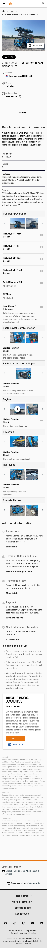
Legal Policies (31, 931)
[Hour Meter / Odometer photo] (41, 307)
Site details (11, 546)
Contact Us (34, 883)
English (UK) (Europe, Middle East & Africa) (22, 872)
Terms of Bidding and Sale (19, 571)
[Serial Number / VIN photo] (41, 283)
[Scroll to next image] (42, 223)
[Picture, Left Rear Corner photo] (41, 246)
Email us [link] (15, 738)
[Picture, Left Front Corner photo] (41, 234)
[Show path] (12, 12)
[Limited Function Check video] (41, 420)
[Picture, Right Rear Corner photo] (41, 259)
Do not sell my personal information (23, 933)
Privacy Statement (15, 931)
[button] (23, 896)
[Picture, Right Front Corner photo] (41, 271)
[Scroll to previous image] (4, 223)
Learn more (15, 744)
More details (12, 593)
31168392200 (12, 639)
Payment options (14, 617)
